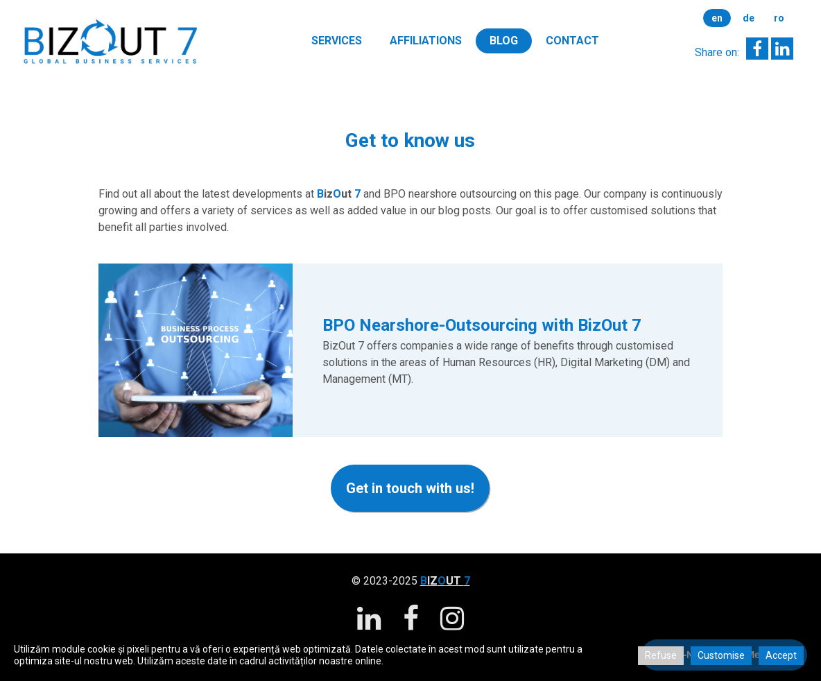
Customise (721, 655)
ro (779, 18)
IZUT (445, 580)
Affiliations (426, 40)
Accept (781, 655)
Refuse (661, 655)
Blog (504, 40)
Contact (572, 40)
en (717, 18)
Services (336, 40)
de (748, 18)
